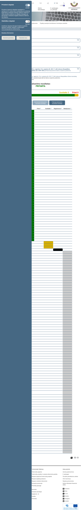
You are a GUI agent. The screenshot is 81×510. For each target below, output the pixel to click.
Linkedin (67, 500)
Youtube (67, 495)
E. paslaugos (66, 473)
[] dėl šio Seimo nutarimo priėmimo (36, 69)
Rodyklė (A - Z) (35, 493)
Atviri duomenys (67, 477)
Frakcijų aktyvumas (32, 23)
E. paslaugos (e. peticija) (54, 8)
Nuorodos (34, 488)
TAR (40, 3)
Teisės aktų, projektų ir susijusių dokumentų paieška (44, 473)
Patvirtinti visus (23, 37)
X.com (66, 492)
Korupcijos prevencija (37, 482)
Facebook (67, 487)
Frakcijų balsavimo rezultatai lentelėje (57, 102)
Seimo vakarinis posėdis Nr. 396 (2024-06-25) (14, 55)
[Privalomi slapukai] (27, 5)
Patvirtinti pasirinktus (8, 37)
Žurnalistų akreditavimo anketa (70, 475)
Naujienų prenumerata (68, 480)
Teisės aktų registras (37, 470)
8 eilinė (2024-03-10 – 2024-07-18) (11, 48)
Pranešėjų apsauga (36, 484)
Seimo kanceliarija (41, 8)
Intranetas (34, 497)
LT (54, 3)
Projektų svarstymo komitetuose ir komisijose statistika (53, 23)
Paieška (34, 495)
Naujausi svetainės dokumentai (39, 480)
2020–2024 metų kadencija (9, 40)
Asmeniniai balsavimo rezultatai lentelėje (40, 102)
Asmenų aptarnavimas (68, 470)
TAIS (32, 3)
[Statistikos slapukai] (27, 21)
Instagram (67, 497)
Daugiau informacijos (8, 33)
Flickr (66, 490)
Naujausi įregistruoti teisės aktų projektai (42, 475)
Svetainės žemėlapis (37, 490)
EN (57, 3)
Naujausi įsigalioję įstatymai (39, 477)
